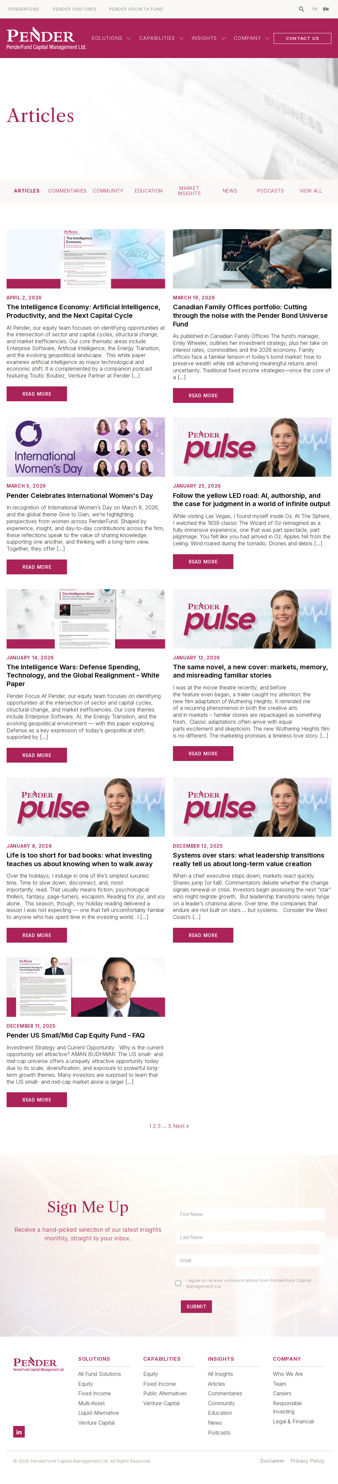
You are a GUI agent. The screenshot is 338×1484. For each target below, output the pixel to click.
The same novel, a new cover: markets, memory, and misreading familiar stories (250, 671)
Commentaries (67, 191)
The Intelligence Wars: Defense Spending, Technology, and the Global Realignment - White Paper (83, 675)
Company (252, 38)
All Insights (220, 1374)
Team (279, 1383)
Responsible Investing (287, 1407)
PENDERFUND (24, 9)
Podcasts (270, 191)
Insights (209, 38)
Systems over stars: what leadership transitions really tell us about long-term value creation (248, 859)
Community (108, 191)
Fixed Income (94, 1393)
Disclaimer (272, 1461)
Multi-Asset (91, 1403)
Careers (282, 1393)
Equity (85, 1383)
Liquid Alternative (98, 1412)
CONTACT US (302, 38)
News (230, 191)
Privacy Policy (308, 1461)
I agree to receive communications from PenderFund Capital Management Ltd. (248, 1283)
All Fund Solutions (99, 1374)
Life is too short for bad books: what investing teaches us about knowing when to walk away (80, 859)
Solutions (111, 38)
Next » (181, 1126)
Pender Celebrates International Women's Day (80, 496)
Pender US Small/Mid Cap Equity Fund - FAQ (76, 1035)
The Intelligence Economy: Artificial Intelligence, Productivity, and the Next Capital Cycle (83, 311)
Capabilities (161, 38)
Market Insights (189, 191)
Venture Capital (96, 1422)
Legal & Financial (293, 1421)
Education (149, 191)
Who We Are (288, 1374)
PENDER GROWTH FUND (136, 9)
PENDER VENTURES (75, 9)
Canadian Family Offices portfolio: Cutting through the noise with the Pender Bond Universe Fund (250, 315)
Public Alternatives (165, 1393)
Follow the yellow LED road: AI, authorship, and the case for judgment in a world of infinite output (251, 500)
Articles (27, 191)
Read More (36, 394)
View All (311, 191)
